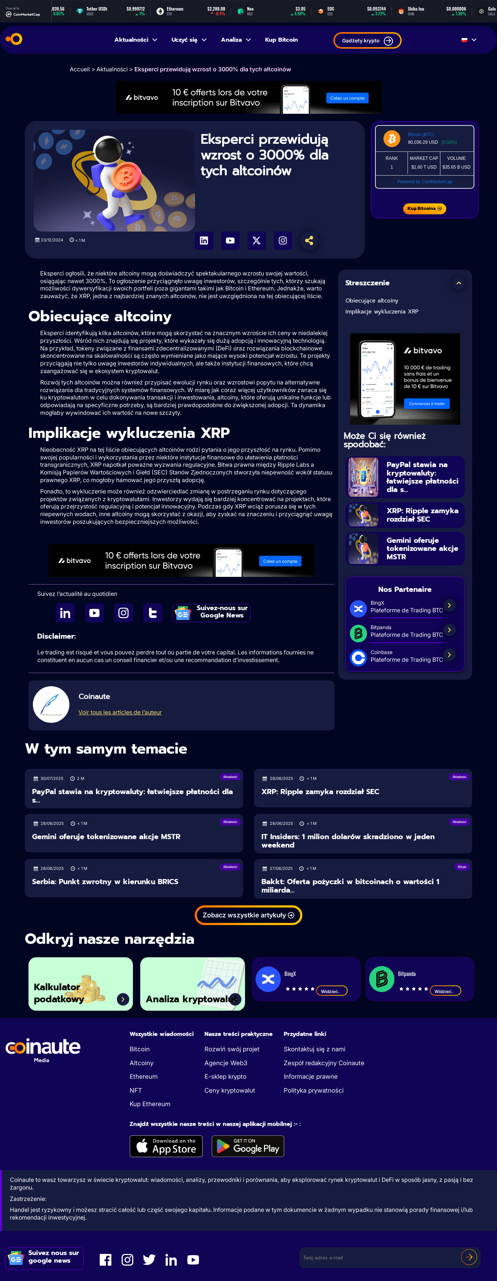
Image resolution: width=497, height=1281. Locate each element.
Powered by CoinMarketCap (424, 181)
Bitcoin (140, 1049)
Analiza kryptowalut (191, 999)
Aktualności (136, 39)
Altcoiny (141, 1063)
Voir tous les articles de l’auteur (120, 712)
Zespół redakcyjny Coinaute (324, 1063)
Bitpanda (407, 973)
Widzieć (332, 991)
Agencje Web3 (225, 1063)
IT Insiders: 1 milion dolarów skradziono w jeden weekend (348, 841)
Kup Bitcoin (281, 39)
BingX (290, 973)
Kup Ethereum (150, 1104)
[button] (458, 283)
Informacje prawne (311, 1076)
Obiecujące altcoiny (371, 301)
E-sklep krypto (225, 1076)
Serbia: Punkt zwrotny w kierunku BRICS (105, 882)
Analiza (236, 39)
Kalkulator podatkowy (59, 993)
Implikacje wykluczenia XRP (381, 312)
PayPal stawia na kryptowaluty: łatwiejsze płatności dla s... (423, 477)
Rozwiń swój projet (232, 1049)
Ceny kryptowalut (229, 1090)
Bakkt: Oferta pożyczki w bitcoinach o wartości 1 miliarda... (350, 886)
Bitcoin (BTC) (421, 134)
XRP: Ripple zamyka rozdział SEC (423, 515)
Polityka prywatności (314, 1090)
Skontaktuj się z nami (314, 1049)
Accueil (80, 69)
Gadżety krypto (367, 41)
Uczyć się (190, 39)
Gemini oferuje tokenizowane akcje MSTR (422, 549)
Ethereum (144, 1076)
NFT (136, 1090)
